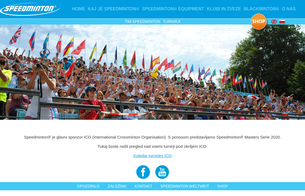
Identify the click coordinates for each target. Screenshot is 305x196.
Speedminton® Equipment (173, 9)
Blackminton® (261, 9)
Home (78, 9)
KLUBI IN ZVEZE (224, 9)
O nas (289, 9)
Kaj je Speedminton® (113, 9)
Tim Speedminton (142, 21)
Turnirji (171, 21)
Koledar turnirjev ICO (152, 155)
